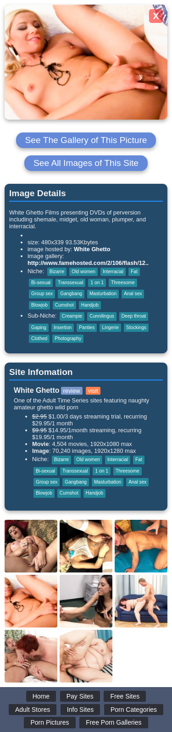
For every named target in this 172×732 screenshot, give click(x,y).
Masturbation (103, 293)
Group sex (42, 293)
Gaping (38, 327)
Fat (134, 271)
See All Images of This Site (86, 163)
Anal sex (133, 293)
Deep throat (134, 316)
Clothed (39, 338)
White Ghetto (92, 249)
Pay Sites (80, 696)
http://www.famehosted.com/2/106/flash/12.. (88, 262)
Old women (83, 271)
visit (93, 390)
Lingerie (110, 327)
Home (41, 696)
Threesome (123, 282)
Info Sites (80, 709)
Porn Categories (134, 709)
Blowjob (39, 305)
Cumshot (64, 305)
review (71, 390)
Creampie (72, 316)
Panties (86, 327)
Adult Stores (32, 709)
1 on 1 (96, 282)
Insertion (63, 327)
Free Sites (124, 696)
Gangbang (71, 293)
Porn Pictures (49, 722)
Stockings (136, 327)
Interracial (113, 271)
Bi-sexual (40, 282)
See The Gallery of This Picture (86, 140)
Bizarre (57, 271)
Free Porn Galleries (113, 722)
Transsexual (70, 282)
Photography (68, 338)
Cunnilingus (101, 316)
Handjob (90, 305)
